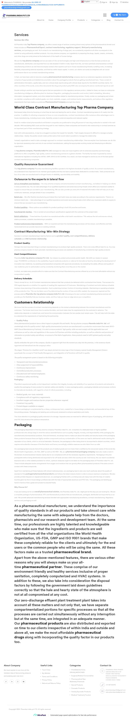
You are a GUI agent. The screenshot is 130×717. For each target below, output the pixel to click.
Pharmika (17, 258)
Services (17, 40)
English (85, 1)
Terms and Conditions (49, 677)
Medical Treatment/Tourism (81, 695)
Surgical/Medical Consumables (82, 676)
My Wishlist (46, 673)
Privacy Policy (47, 680)
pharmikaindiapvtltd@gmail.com (17, 8)
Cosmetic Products (78, 688)
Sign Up (115, 2)
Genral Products (77, 685)
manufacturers (108, 169)
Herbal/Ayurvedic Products (81, 692)
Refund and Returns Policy (51, 683)
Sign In (104, 2)
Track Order (46, 670)
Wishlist (125, 2)
